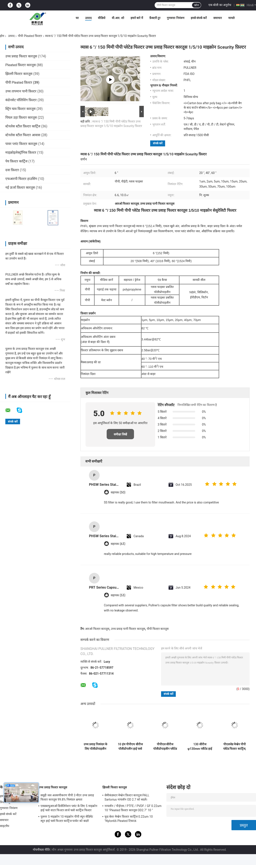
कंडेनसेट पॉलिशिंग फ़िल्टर (21, 100)
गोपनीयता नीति (41, 849)
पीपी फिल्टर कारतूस (158, 628)
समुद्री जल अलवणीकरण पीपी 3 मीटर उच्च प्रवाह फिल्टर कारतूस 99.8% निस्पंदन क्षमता (67, 797)
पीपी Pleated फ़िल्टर (30, 36)
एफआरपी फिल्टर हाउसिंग (21, 179)
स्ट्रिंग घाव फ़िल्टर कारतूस (20, 109)
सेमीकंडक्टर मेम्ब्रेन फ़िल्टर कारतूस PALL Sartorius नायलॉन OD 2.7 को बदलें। (127, 797)
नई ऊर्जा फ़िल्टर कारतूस (20, 187)
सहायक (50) (118, 492)
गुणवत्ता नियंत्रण (175, 18)
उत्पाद (88, 18)
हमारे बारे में (137, 18)
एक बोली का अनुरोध (219, 5)
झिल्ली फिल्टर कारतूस (18, 74)
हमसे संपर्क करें (199, 18)
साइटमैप (4, 826)
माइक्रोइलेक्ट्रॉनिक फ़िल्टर (20, 152)
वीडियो (101, 18)
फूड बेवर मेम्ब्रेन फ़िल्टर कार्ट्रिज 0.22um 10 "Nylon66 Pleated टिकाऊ (129, 819)
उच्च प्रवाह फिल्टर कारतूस (21, 56)
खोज (196, 5)
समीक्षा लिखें (120, 434)
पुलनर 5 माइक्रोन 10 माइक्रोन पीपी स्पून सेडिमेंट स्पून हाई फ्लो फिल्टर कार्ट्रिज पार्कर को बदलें (67, 819)
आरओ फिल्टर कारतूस (97, 628)
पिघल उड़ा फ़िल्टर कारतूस (21, 117)
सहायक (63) (118, 544)
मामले (231, 18)
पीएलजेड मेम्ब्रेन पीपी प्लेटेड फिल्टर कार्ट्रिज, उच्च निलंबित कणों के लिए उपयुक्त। (234, 746)
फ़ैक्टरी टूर (154, 18)
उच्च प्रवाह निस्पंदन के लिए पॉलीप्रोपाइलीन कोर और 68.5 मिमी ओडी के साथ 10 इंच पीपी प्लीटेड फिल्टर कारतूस (95, 746)
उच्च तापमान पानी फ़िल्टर (20, 91)
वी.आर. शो (118, 18)
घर (77, 18)
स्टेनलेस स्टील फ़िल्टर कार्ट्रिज (22, 126)
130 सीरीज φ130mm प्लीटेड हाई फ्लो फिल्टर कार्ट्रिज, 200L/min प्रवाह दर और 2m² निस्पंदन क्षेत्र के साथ (200, 746)
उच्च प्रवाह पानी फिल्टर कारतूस (128, 628)
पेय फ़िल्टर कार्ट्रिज (16, 161)
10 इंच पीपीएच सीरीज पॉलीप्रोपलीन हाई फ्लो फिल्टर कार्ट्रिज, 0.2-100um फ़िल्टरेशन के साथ (130, 746)
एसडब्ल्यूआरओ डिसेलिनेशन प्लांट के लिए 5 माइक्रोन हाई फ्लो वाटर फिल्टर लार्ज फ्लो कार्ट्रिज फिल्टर (69, 808)
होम (2, 36)
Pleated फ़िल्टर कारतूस (20, 65)
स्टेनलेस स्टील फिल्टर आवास (22, 135)
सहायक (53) (118, 595)
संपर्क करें (157, 143)
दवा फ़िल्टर (12, 170)
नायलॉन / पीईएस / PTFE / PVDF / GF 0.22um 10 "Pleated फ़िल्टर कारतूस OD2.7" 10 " (133, 808)
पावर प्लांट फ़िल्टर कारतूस (21, 144)
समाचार (217, 18)
